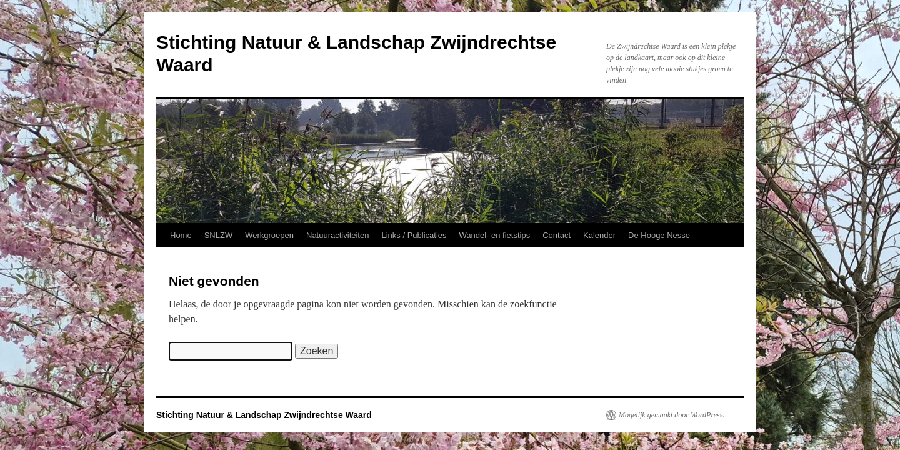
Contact (556, 235)
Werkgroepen (269, 235)
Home (181, 235)
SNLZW (218, 235)
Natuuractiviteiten (337, 235)
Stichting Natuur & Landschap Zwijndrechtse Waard (264, 415)
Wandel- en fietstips (495, 235)
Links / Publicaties (413, 235)
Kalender (599, 235)
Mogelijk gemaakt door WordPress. (671, 415)
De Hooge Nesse (659, 235)
